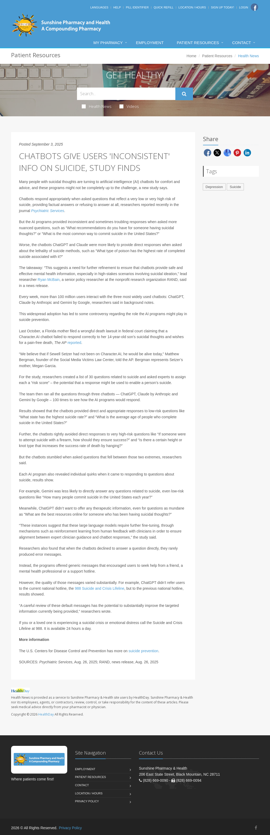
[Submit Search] (184, 94)
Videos (129, 106)
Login (243, 7)
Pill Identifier (137, 7)
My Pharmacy (108, 42)
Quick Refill (163, 7)
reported (74, 342)
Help (117, 7)
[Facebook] (254, 7)
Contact (241, 42)
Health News (97, 106)
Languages (99, 7)
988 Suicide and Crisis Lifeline (99, 588)
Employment (150, 42)
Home (191, 56)
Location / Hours (192, 7)
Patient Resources (198, 42)
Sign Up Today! (222, 7)
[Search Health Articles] (126, 94)
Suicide (235, 187)
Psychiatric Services (47, 211)
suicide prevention (143, 651)
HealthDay (46, 714)
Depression (214, 187)
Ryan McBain (49, 279)
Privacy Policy (87, 801)
